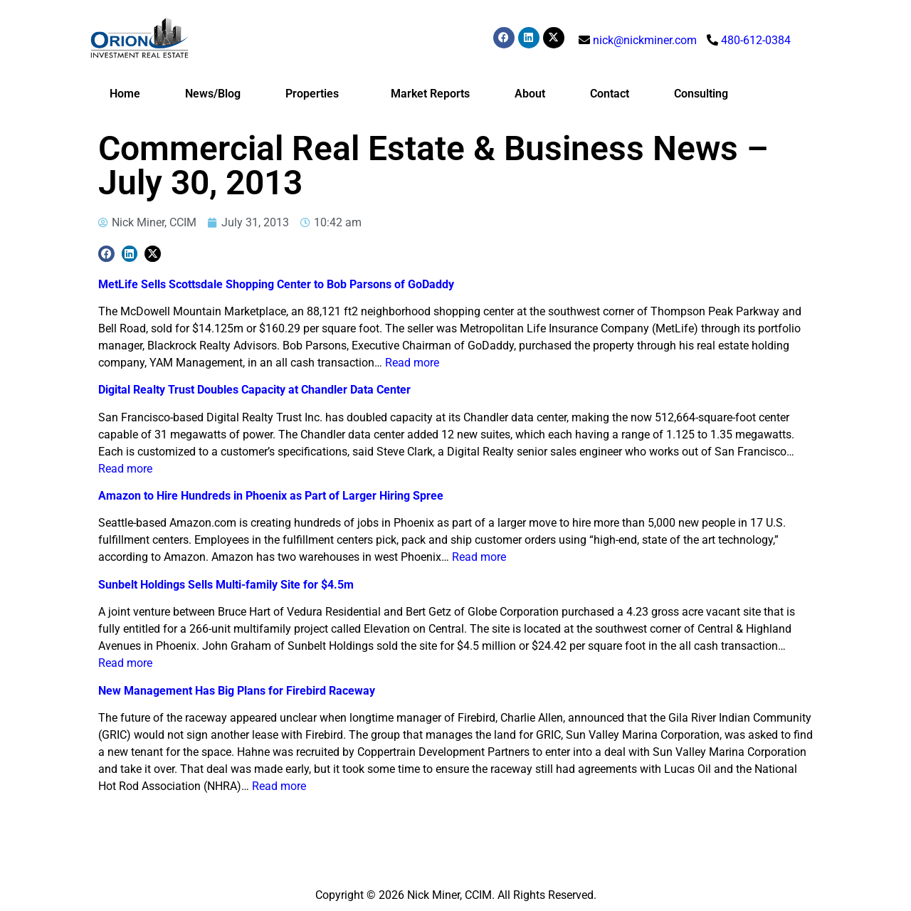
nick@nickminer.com (645, 40)
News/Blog (213, 93)
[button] (106, 254)
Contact (609, 93)
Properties (315, 94)
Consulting (701, 93)
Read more (412, 362)
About (530, 93)
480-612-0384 (756, 40)
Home (125, 93)
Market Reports (430, 93)
